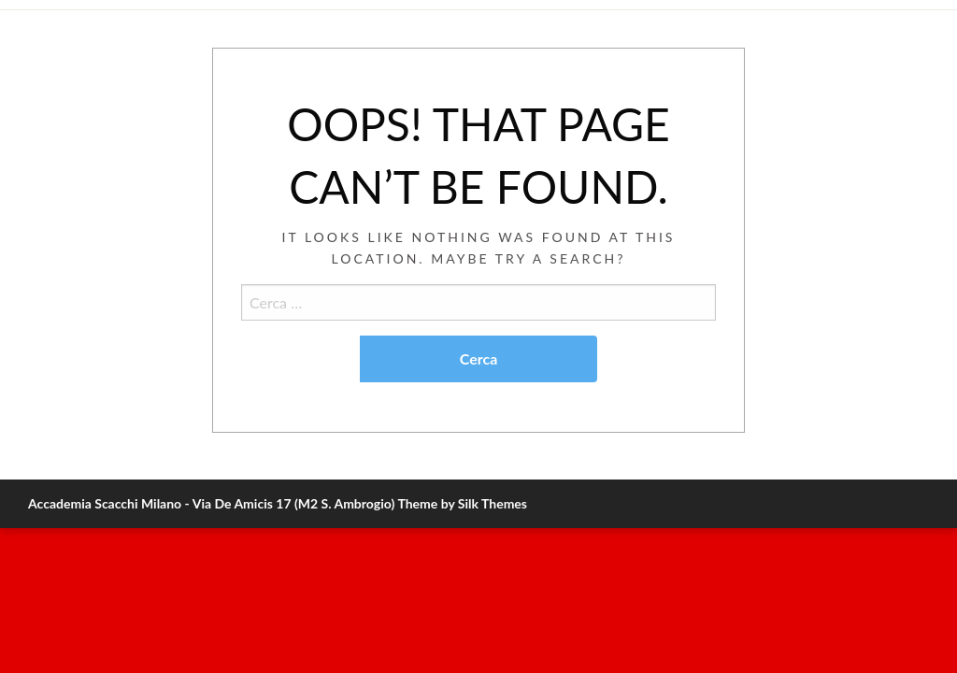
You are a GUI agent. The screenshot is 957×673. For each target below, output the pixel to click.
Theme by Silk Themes (462, 503)
